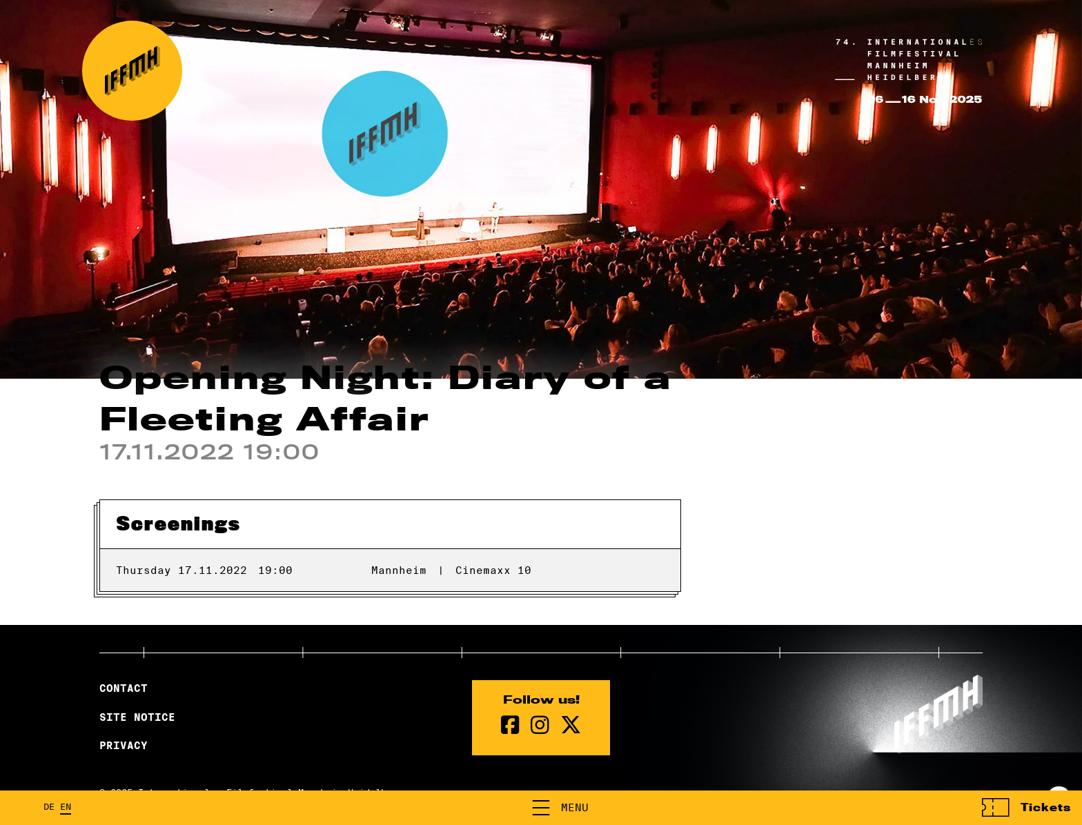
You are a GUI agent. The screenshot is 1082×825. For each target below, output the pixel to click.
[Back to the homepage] (132, 71)
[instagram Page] (540, 725)
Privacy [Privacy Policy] (123, 745)
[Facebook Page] (510, 725)
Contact (123, 688)
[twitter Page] (570, 725)
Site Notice (137, 717)
